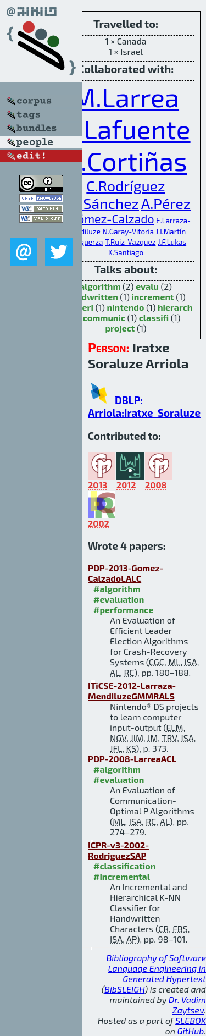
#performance (123, 609)
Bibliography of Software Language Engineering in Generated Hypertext (156, 968)
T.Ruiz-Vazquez (130, 242)
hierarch (175, 307)
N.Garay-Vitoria (128, 231)
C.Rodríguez (125, 185)
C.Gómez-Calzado (107, 218)
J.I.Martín (171, 231)
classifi (154, 317)
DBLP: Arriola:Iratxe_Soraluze (144, 406)
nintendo (125, 307)
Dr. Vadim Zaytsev (187, 1004)
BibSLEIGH (124, 989)
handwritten (92, 296)
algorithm (100, 286)
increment (152, 296)
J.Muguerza (84, 242)
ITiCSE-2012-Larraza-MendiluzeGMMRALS (132, 690)
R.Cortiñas (125, 161)
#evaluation (118, 599)
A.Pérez (166, 203)
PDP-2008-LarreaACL (132, 758)
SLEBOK (190, 1020)
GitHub (190, 1031)
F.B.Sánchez (100, 203)
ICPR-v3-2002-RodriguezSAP (118, 850)
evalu (147, 286)
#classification (124, 866)
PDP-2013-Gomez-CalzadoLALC (125, 573)
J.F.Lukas (172, 242)
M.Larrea (126, 97)
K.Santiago (125, 252)
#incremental (121, 876)
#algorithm (117, 588)
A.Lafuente (125, 129)
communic (104, 317)
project (120, 328)
